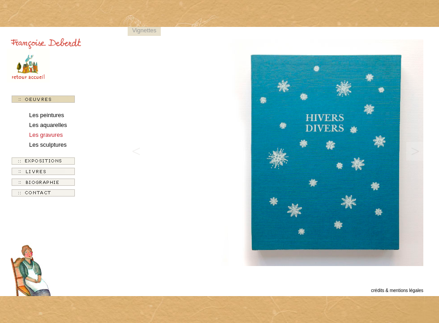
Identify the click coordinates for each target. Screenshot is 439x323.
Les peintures (46, 115)
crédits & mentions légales (397, 290)
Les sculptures (48, 144)
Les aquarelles (48, 125)
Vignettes (144, 30)
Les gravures (46, 134)
